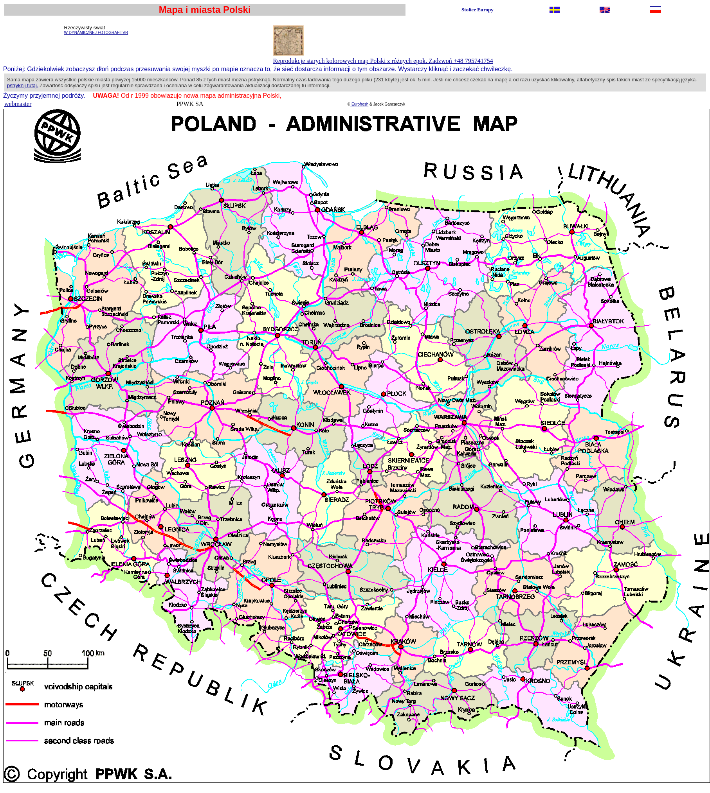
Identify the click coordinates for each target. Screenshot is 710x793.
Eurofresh (359, 104)
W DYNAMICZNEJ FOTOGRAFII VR (96, 32)
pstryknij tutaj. (22, 85)
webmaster (17, 103)
